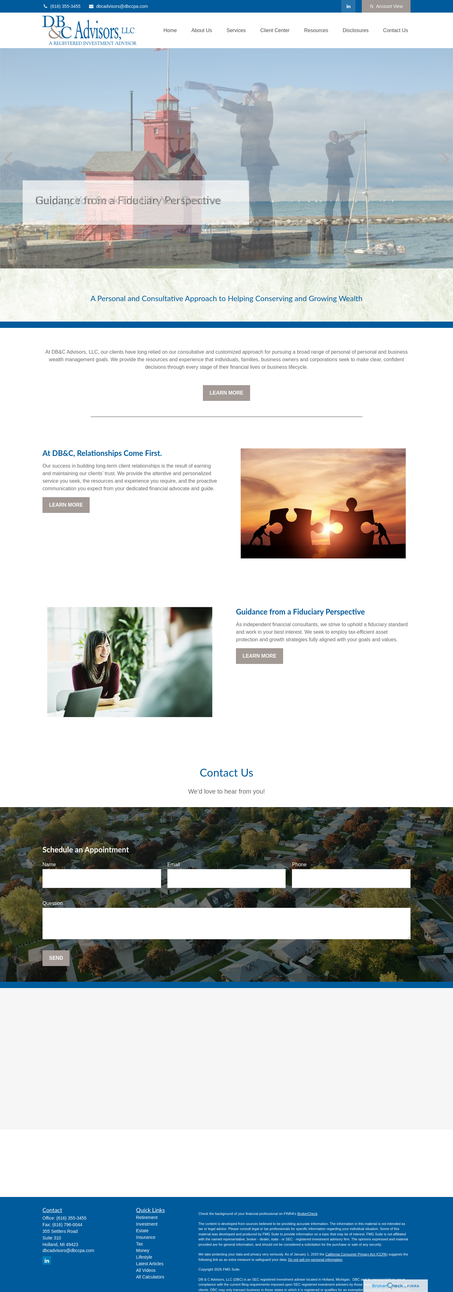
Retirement (147, 1217)
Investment (147, 1224)
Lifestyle (144, 1257)
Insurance (145, 1237)
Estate (142, 1230)
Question (52, 903)
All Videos (146, 1270)
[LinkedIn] (348, 6)
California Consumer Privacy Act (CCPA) (356, 1254)
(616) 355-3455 (61, 6)
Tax (139, 1243)
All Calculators (150, 1276)
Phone (299, 864)
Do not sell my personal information (315, 1259)
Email (173, 864)
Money (142, 1250)
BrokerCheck (307, 1214)
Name (49, 864)
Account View (386, 6)
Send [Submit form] (56, 958)
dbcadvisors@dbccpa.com (118, 6)
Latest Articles (150, 1263)
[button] (170, 30)
